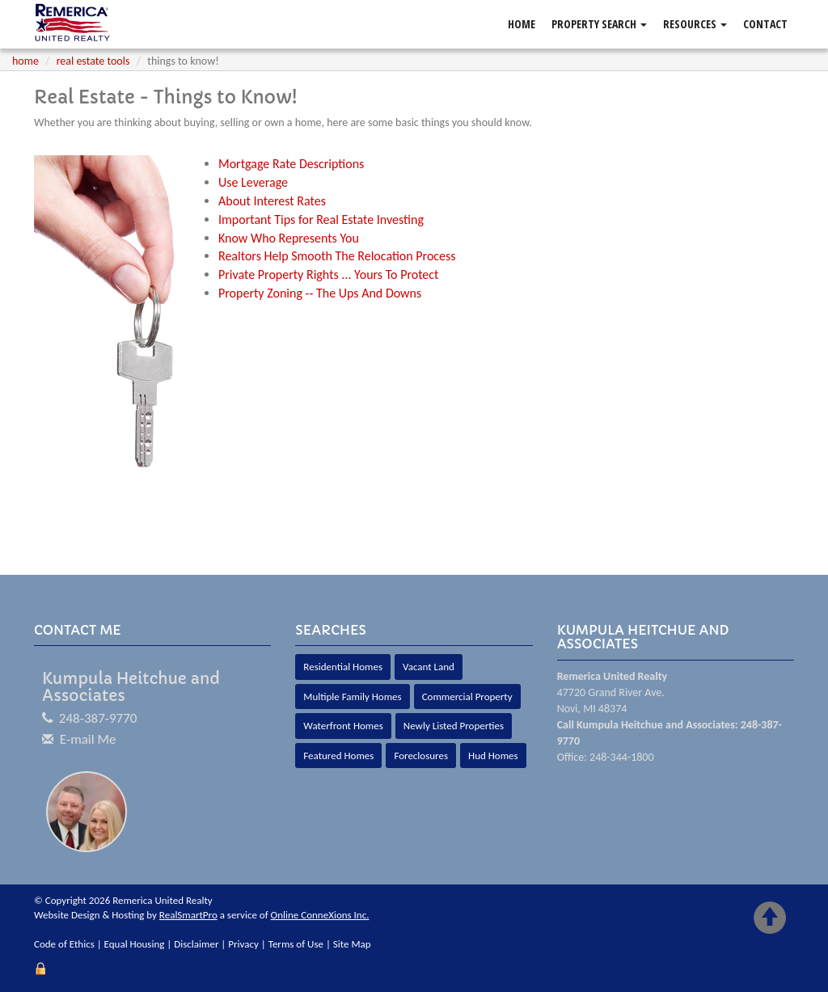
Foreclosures (421, 755)
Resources (695, 24)
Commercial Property (467, 696)
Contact (765, 24)
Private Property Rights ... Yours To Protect (328, 274)
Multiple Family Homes (352, 696)
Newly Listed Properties (453, 726)
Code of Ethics (64, 944)
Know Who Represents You (288, 238)
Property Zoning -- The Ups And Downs (319, 293)
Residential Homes (342, 667)
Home (521, 24)
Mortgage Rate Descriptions (291, 163)
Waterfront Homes (342, 726)
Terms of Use (295, 944)
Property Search (599, 24)
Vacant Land (428, 667)
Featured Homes (338, 755)
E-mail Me (88, 739)
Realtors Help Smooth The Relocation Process (337, 256)
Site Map (352, 944)
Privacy (243, 944)
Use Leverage (253, 182)
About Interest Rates (272, 201)
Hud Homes (493, 755)
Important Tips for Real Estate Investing (321, 219)
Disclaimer (196, 944)
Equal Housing (134, 944)
